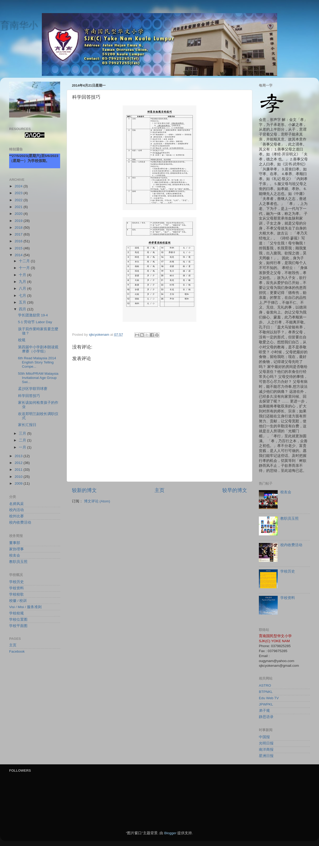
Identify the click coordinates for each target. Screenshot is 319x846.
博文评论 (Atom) (97, 501)
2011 (19, 470)
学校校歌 (16, 594)
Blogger (170, 833)
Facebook (17, 651)
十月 (23, 275)
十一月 (25, 268)
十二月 (25, 261)
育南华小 (19, 25)
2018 (19, 227)
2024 (19, 186)
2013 (19, 456)
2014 (19, 255)
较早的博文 (234, 490)
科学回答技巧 (29, 396)
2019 (19, 221)
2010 (19, 477)
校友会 (14, 555)
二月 (23, 440)
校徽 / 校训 (18, 601)
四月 (23, 309)
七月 (23, 296)
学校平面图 (18, 626)
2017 (19, 234)
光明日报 (266, 743)
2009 (19, 483)
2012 (19, 463)
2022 (19, 200)
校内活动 (16, 510)
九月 (23, 282)
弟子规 (264, 711)
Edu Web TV (269, 698)
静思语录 (266, 717)
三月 (23, 433)
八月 (23, 288)
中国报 (264, 737)
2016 (19, 241)
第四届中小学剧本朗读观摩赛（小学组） (38, 349)
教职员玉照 (18, 562)
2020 (19, 214)
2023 (19, 193)
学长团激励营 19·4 (33, 315)
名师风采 (16, 504)
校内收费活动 (20, 522)
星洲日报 (266, 756)
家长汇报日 (27, 425)
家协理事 (16, 549)
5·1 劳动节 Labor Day (35, 322)
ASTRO (265, 685)
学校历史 (16, 582)
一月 (23, 447)
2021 (19, 207)
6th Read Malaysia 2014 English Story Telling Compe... (37, 362)
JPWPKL (266, 704)
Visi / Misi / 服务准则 (25, 607)
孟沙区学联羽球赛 (32, 389)
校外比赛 (16, 516)
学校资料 (16, 588)
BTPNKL (266, 692)
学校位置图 (18, 619)
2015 (19, 248)
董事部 (14, 543)
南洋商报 (266, 750)
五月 (23, 302)
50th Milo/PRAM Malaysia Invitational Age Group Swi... (38, 378)
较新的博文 (84, 490)
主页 (159, 490)
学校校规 (16, 613)
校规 (21, 340)
